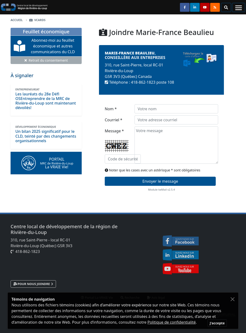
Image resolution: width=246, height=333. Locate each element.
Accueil (17, 20)
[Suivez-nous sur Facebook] (185, 7)
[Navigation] (238, 7)
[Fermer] (217, 323)
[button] (226, 7)
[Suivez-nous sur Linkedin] (195, 7)
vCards (39, 20)
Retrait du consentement (46, 60)
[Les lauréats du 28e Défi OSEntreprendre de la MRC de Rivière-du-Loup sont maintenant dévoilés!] (45, 101)
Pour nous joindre (34, 284)
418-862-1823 (27, 251)
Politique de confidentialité (172, 322)
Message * (117, 146)
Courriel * (113, 120)
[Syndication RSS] (215, 7)
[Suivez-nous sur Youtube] (205, 7)
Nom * (111, 108)
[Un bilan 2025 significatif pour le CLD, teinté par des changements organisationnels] (45, 136)
